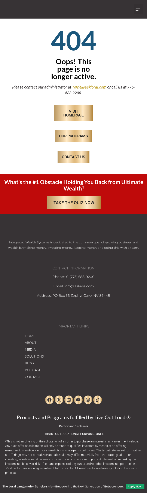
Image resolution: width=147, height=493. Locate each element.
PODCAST (32, 370)
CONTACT (33, 377)
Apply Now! (135, 486)
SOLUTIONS (34, 356)
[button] (138, 9)
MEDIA (30, 349)
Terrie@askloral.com (89, 87)
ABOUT (30, 342)
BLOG (29, 363)
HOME (30, 336)
